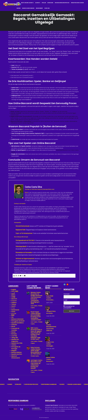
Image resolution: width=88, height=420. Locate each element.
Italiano (14, 302)
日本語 (13, 297)
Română (14, 334)
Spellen (44, 2)
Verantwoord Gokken (77, 2)
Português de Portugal (15, 348)
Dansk (13, 332)
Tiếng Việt (14, 337)
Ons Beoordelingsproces (62, 2)
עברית (13, 308)
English (13, 289)
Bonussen (50, 2)
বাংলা (12, 317)
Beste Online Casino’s (27, 2)
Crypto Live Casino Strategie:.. (50, 344)
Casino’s (37, 2)
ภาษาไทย (14, 336)
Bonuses (18, 384)
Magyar (14, 350)
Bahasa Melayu (16, 352)
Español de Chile (16, 343)
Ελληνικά (14, 300)
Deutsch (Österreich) (15, 357)
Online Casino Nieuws (28, 8)
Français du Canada (15, 329)
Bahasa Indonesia (17, 319)
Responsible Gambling (49, 384)
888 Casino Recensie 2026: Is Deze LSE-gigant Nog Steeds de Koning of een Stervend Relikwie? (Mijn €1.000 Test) (36, 333)
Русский (13, 313)
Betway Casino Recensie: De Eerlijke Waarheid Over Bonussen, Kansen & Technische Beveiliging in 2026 (36, 298)
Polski (13, 312)
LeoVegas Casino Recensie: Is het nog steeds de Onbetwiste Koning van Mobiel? (36, 364)
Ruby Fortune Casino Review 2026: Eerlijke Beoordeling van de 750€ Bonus (36, 351)
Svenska (14, 325)
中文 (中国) (14, 291)
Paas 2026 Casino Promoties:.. (50, 298)
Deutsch (14, 299)
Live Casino (34, 305)
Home (18, 2)
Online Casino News (74, 384)
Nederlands (15, 310)
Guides (62, 384)
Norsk (13, 326)
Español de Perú (16, 354)
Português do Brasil (17, 321)
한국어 (13, 295)
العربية (13, 293)
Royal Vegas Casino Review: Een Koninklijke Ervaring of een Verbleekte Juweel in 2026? (36, 316)
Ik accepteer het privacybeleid (69, 307)
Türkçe (13, 304)
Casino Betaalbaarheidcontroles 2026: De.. (51, 328)
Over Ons (47, 8)
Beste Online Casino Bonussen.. (50, 359)
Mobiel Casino (35, 356)
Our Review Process (31, 384)
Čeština (13, 345)
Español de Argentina (15, 340)
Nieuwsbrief (39, 8)
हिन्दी (12, 315)
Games (10, 384)
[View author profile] (18, 191)
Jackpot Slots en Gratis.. (51, 312)
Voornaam (67, 294)
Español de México (17, 323)
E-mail (65, 300)
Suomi (13, 306)
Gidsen (18, 8)
